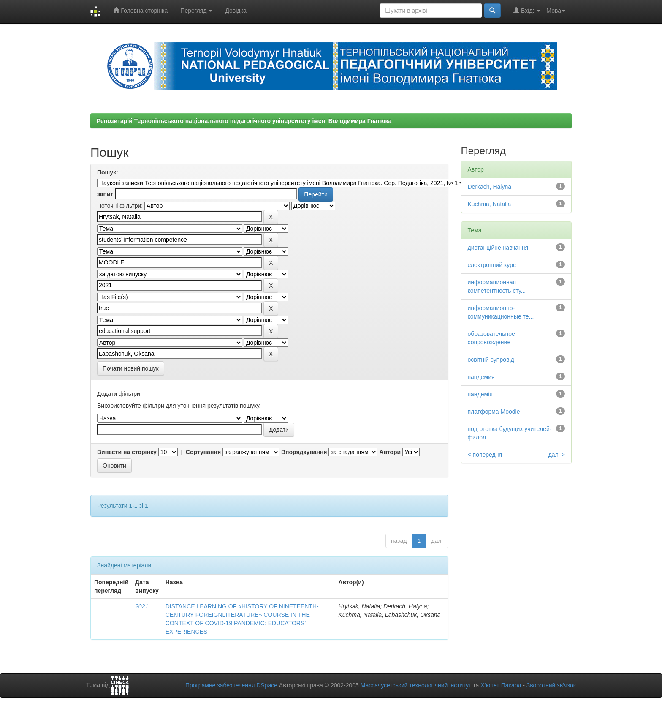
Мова (555, 10)
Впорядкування (304, 452)
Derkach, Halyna (490, 186)
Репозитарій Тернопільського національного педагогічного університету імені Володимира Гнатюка (244, 120)
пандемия (481, 376)
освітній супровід (491, 359)
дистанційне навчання (498, 247)
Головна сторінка (140, 10)
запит (105, 194)
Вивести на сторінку (127, 452)
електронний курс (492, 265)
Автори (390, 452)
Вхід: (526, 10)
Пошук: (107, 172)
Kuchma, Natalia (489, 204)
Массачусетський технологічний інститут (416, 685)
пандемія (480, 394)
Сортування (203, 452)
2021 (141, 606)
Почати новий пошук (131, 368)
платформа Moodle (494, 411)
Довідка (235, 10)
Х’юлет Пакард (500, 685)
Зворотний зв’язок (551, 685)
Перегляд (196, 10)
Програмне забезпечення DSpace (231, 685)
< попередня (485, 454)
